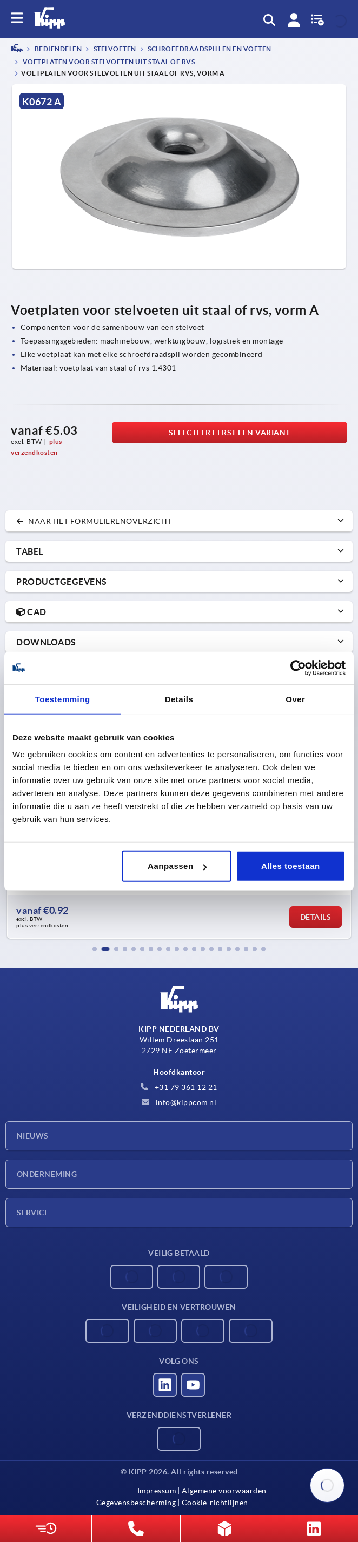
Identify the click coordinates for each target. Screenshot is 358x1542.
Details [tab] (179, 698)
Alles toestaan (290, 866)
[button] (94, 949)
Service (33, 1212)
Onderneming (47, 1174)
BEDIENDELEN (57, 49)
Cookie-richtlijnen (215, 1502)
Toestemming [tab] (62, 698)
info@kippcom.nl (179, 1102)
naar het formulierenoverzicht (94, 521)
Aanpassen (177, 866)
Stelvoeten (114, 49)
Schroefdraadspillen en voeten (209, 49)
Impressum (156, 1490)
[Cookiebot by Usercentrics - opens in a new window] (298, 667)
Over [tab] (295, 698)
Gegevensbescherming (136, 1502)
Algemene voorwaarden (224, 1490)
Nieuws (33, 1136)
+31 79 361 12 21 (179, 1087)
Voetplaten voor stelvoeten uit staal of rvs (108, 61)
